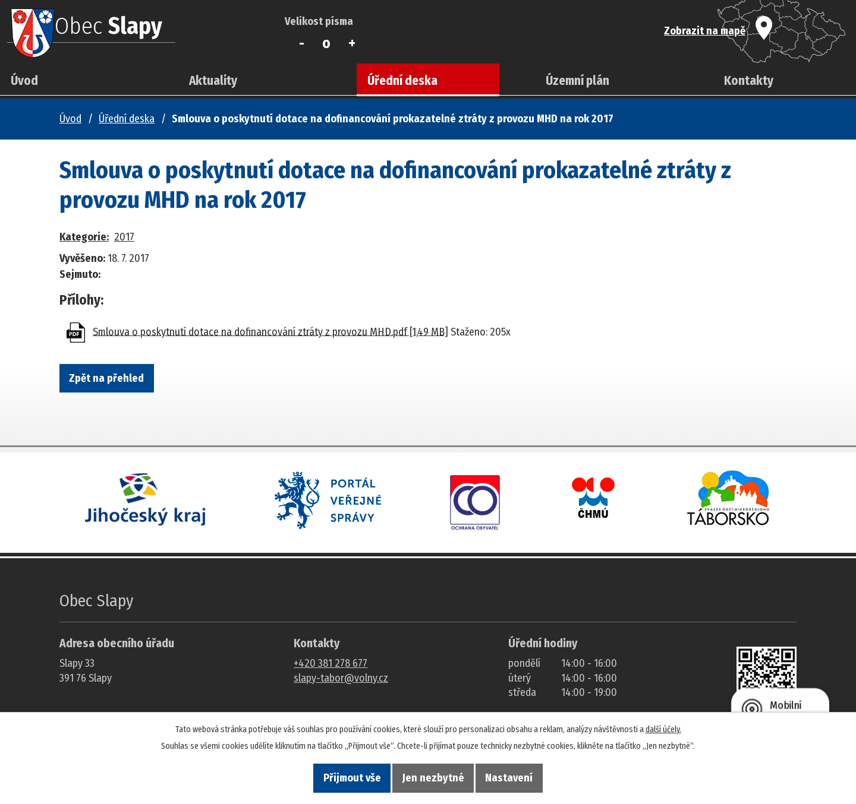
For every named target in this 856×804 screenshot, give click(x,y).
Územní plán (577, 80)
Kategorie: (84, 236)
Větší (351, 43)
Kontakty (748, 80)
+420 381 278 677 (330, 663)
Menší (301, 43)
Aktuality (213, 80)
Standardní (326, 43)
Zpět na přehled (122, 381)
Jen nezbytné (433, 774)
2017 (124, 236)
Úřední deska (402, 80)
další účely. (663, 723)
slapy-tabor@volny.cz (341, 678)
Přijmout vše (320, 774)
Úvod (24, 80)
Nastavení (541, 774)
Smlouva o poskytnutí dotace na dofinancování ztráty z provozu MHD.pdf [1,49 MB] (270, 331)
